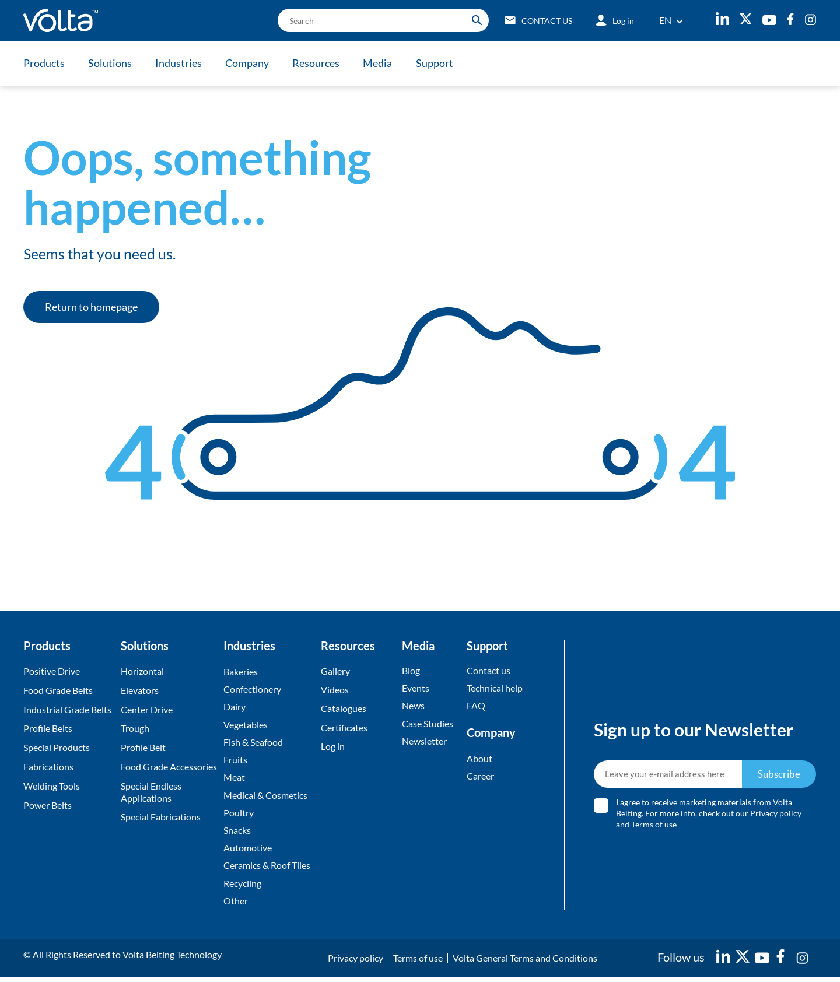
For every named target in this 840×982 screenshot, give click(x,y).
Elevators (140, 690)
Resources (320, 63)
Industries (181, 63)
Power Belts (47, 805)
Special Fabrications (161, 816)
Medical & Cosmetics (265, 797)
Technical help (495, 688)
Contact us (488, 670)
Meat (234, 779)
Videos (335, 690)
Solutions (111, 63)
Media (383, 63)
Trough (135, 728)
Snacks (237, 833)
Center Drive (147, 709)
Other (235, 904)
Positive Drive (51, 670)
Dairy (234, 707)
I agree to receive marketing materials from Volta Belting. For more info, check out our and (709, 815)
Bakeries (240, 671)
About (479, 758)
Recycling (242, 887)
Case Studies (427, 724)
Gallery (335, 670)
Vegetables (245, 725)
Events (415, 688)
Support (441, 63)
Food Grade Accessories (169, 766)
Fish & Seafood (253, 743)
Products (44, 63)
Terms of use (654, 827)
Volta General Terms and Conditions (525, 962)
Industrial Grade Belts (67, 709)
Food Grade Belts (58, 690)
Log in (333, 747)
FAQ (476, 706)
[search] (379, 20)
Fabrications (48, 766)
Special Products (56, 747)
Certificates (344, 728)
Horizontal (142, 670)
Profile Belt (143, 747)
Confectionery (252, 689)
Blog (411, 670)
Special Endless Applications (151, 792)
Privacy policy (776, 815)
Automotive (247, 851)
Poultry (238, 814)
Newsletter (424, 742)
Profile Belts (47, 728)
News (413, 706)
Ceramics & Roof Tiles (266, 869)
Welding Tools (51, 785)
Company (250, 63)
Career (480, 777)
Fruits (235, 761)
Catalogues (343, 709)
